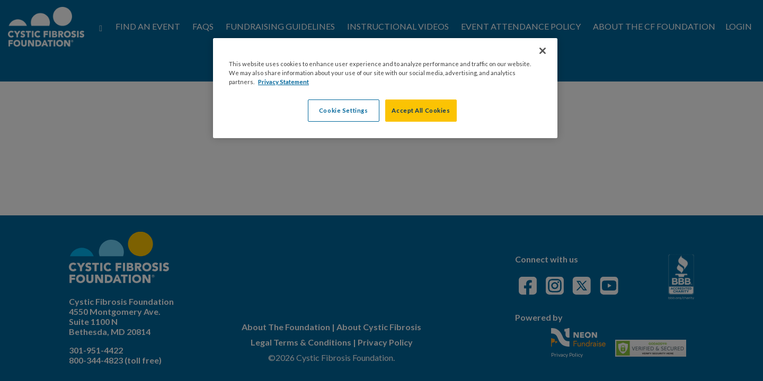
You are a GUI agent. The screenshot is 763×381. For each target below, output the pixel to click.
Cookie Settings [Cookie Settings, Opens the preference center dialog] (343, 110)
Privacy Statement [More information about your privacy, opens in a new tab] (283, 81)
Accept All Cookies (421, 110)
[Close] (542, 50)
